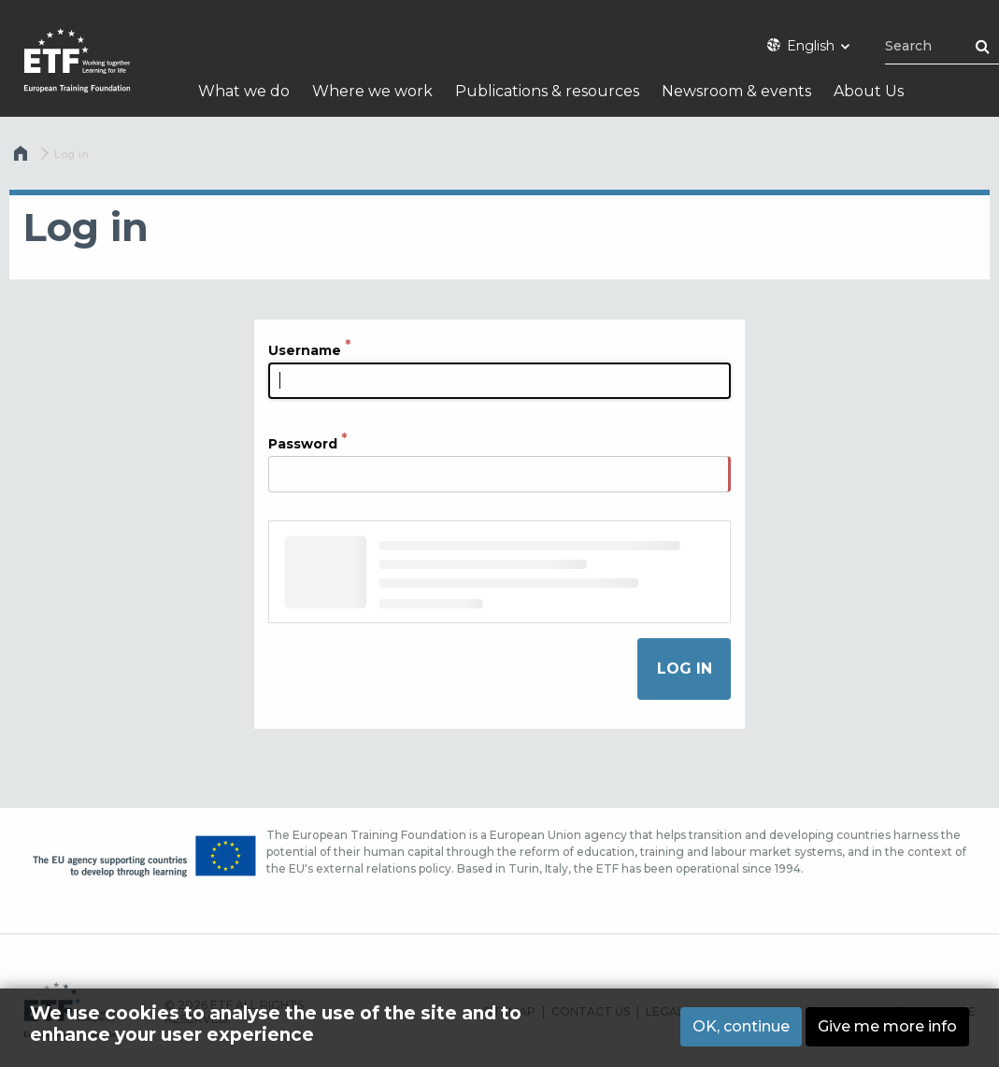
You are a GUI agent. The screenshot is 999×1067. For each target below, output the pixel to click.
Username (304, 350)
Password (302, 443)
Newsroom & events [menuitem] (736, 91)
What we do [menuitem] (244, 91)
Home (22, 158)
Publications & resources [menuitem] (547, 91)
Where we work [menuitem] (372, 91)
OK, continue (741, 1026)
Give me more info (887, 1026)
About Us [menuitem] (869, 91)
